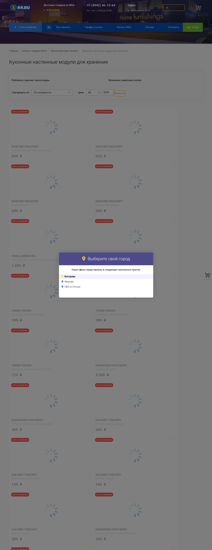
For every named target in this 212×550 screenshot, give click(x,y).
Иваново (69, 281)
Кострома (69, 276)
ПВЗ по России (72, 286)
